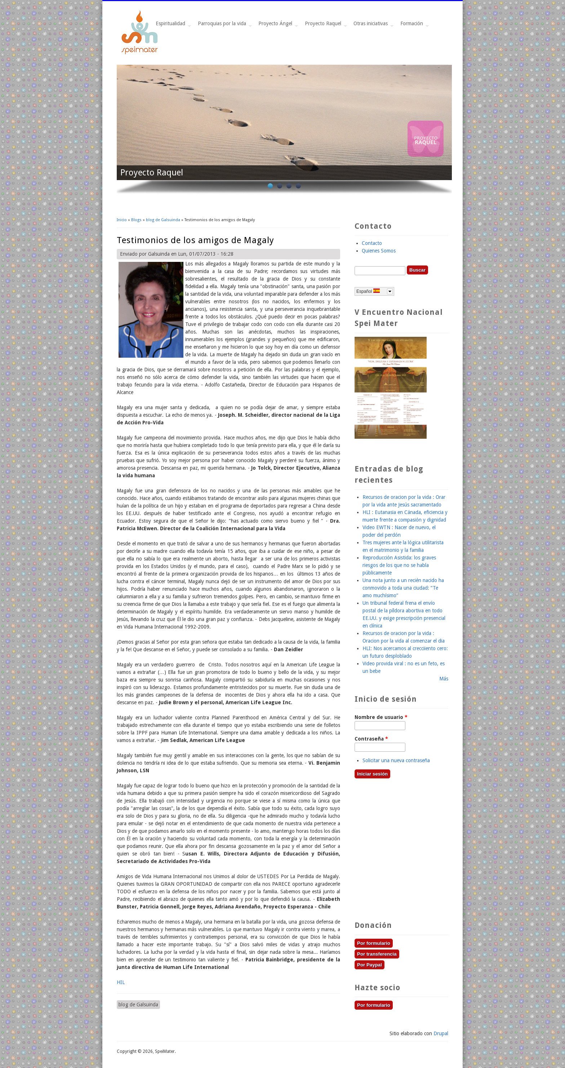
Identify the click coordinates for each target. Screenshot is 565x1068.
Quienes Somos (379, 251)
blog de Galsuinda (163, 220)
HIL (121, 982)
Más (443, 679)
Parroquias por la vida (223, 25)
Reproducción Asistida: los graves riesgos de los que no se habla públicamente (399, 565)
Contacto (372, 243)
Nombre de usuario (381, 717)
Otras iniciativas (372, 25)
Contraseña (371, 739)
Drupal (440, 1033)
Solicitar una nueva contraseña (396, 760)
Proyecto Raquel (324, 25)
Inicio (122, 220)
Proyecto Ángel (276, 25)
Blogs (136, 220)
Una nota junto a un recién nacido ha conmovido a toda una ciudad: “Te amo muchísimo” (403, 587)
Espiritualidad (172, 25)
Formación (413, 25)
